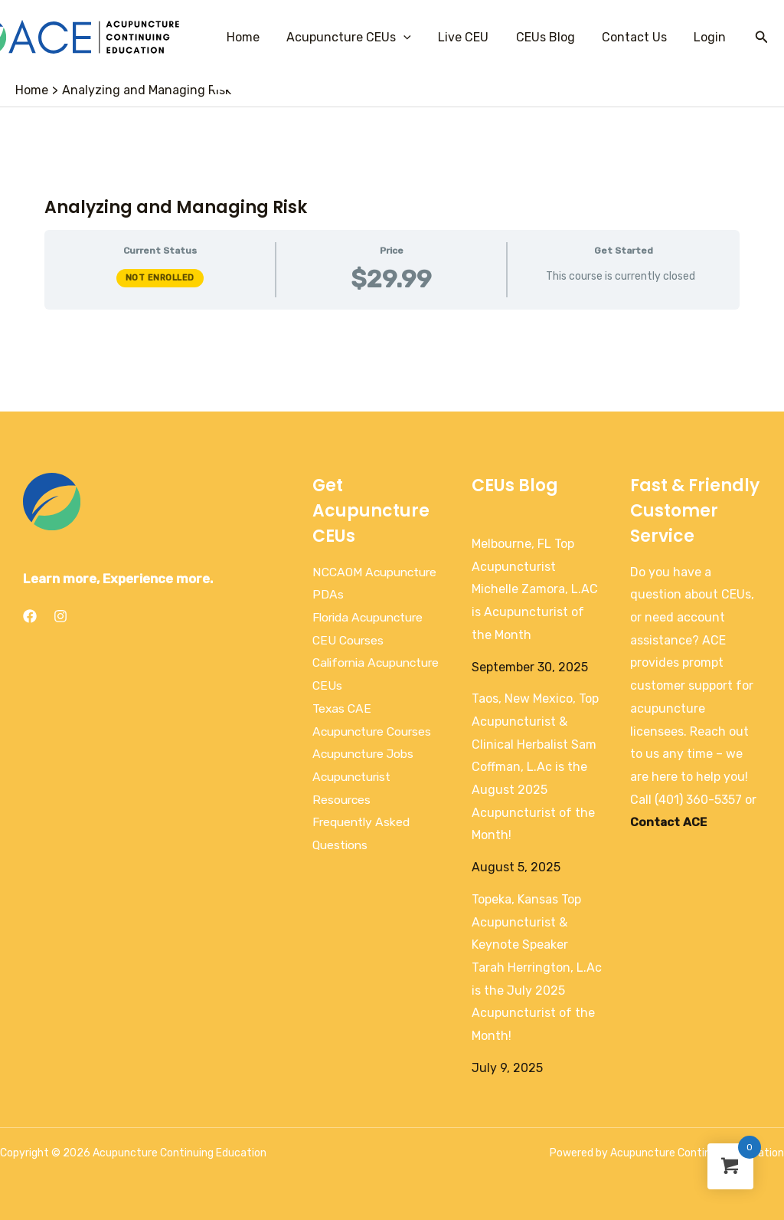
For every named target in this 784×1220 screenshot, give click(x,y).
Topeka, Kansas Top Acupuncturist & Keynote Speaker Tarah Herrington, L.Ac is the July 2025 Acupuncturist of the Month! (537, 967)
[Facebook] (30, 616)
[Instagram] (60, 616)
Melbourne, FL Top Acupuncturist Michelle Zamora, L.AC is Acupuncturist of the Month (535, 589)
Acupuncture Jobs (366, 753)
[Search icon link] (762, 38)
